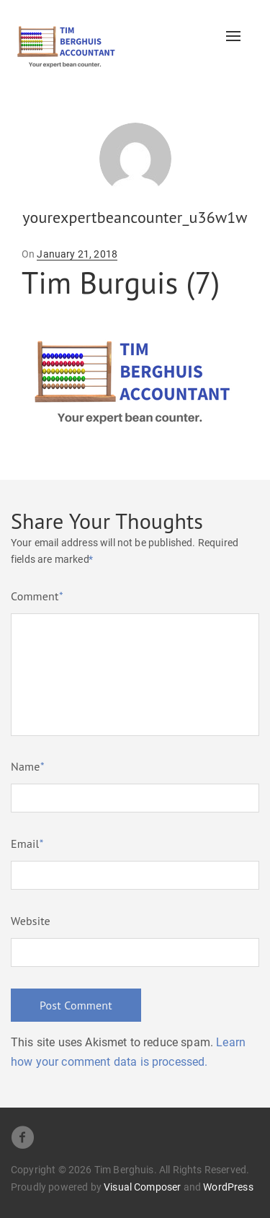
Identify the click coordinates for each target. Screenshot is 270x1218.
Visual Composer (142, 1187)
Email (27, 843)
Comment (37, 596)
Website (30, 921)
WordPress (228, 1187)
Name (28, 766)
